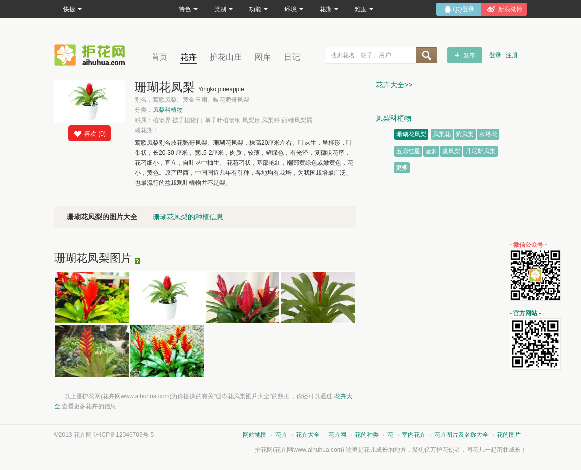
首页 (159, 57)
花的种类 (367, 434)
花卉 (188, 57)
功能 (258, 9)
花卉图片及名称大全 (461, 434)
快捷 (72, 9)
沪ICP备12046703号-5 (123, 434)
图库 (263, 57)
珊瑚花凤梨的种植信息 (188, 217)
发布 (469, 55)
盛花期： (147, 130)
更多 (402, 167)
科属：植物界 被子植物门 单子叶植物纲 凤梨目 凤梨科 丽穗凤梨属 (223, 120)
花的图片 (509, 434)
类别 (223, 9)
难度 (364, 9)
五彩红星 (408, 151)
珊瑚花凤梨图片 (93, 258)
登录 (495, 55)
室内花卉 (414, 434)
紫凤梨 (465, 134)
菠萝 (431, 151)
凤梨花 (442, 134)
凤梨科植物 (168, 109)
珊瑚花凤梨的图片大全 (102, 217)
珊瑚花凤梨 (411, 134)
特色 (188, 9)
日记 (292, 57)
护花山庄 (226, 57)
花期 (329, 9)
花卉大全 (308, 434)
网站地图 (255, 434)
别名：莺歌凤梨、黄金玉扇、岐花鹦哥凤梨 (192, 99)
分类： (159, 109)
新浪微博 (510, 9)
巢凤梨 (451, 151)
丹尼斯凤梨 (480, 151)
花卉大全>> (394, 85)
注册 (512, 55)
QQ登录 (463, 9)
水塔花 (488, 134)
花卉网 (92, 55)
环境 (293, 9)
